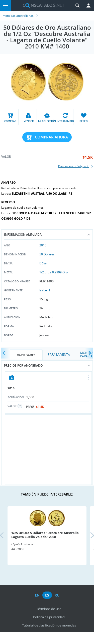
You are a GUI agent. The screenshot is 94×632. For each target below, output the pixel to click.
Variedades (26, 355)
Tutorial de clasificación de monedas (49, 625)
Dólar (43, 263)
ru (57, 595)
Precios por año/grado (47, 365)
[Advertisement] (48, 450)
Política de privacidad (49, 617)
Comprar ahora (51, 136)
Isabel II (44, 290)
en (37, 595)
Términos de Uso (48, 609)
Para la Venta (59, 354)
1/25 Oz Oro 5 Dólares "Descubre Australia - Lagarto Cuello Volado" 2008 (45, 535)
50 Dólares (47, 254)
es (47, 595)
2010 (42, 245)
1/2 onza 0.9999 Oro (53, 272)
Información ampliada (47, 234)
